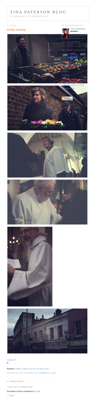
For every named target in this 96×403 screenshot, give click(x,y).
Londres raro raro (29, 369)
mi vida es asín (43, 369)
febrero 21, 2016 (47, 373)
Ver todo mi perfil (71, 42)
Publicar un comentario (20, 387)
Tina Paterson (78, 29)
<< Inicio (10, 395)
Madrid (65, 68)
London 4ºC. (12, 360)
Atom (36, 391)
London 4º (66, 54)
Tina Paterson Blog (38, 12)
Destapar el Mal (68, 88)
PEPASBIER (67, 57)
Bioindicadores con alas (71, 64)
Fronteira (65, 75)
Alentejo (65, 71)
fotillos (18, 369)
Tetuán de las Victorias (71, 61)
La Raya (65, 78)
